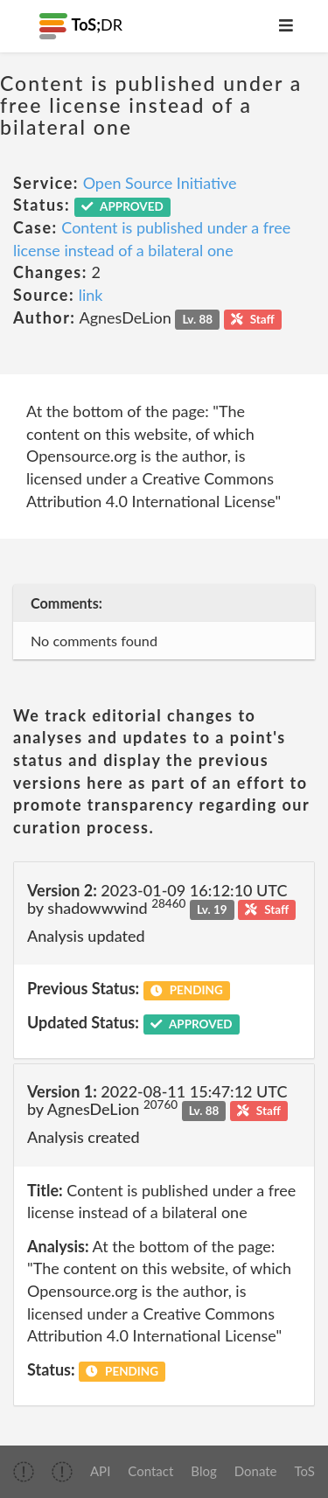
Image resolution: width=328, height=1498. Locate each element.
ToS (305, 1471)
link (91, 294)
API (100, 1471)
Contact (150, 1471)
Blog (203, 1471)
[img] (23, 1471)
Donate (255, 1471)
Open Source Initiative (160, 182)
